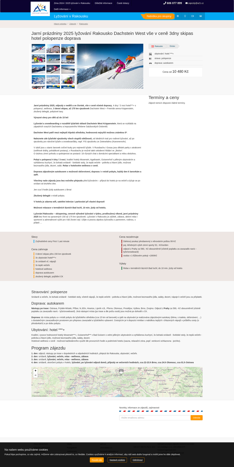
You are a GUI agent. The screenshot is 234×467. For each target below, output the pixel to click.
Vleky (69, 438)
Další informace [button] (125, 3)
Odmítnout (138, 460)
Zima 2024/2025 (41, 438)
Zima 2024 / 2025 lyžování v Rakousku (72, 3)
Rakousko (157, 40)
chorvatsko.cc (106, 442)
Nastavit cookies (117, 460)
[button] (121, 365)
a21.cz (103, 438)
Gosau (172, 40)
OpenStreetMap (37, 390)
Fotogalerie (72, 442)
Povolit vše (97, 460)
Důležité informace (103, 3)
